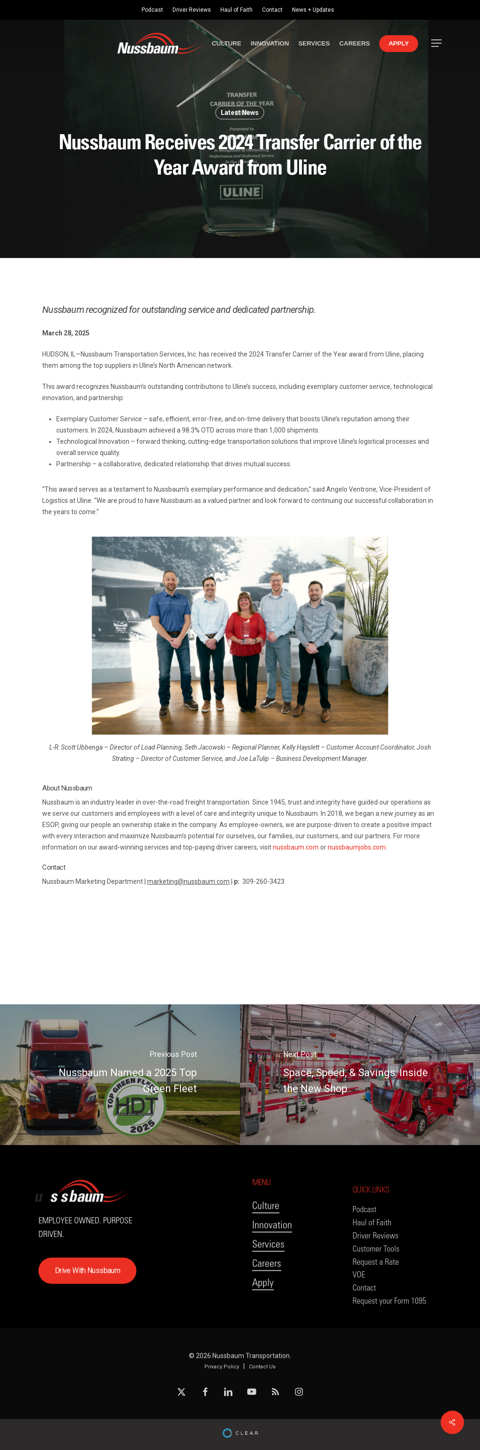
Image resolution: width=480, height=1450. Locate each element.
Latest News (240, 112)
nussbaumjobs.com (357, 847)
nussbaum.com (296, 847)
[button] (436, 43)
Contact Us (262, 1367)
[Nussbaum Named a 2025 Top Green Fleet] (120, 1074)
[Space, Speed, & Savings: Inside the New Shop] (360, 1074)
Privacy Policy (221, 1367)
